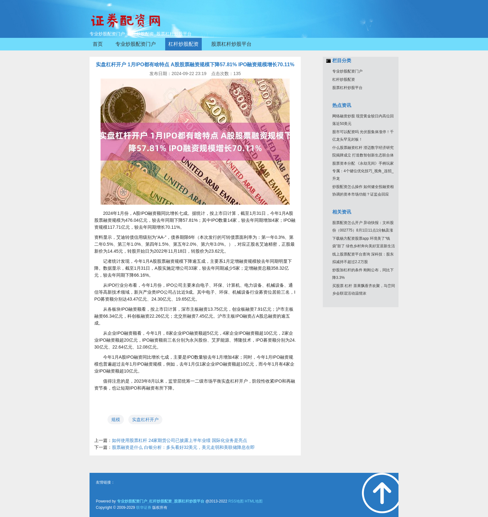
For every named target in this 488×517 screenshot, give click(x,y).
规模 (115, 419)
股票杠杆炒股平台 (347, 87)
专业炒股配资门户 (347, 71)
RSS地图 (236, 501)
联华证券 (143, 507)
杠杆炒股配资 (343, 79)
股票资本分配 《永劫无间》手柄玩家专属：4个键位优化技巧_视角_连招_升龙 (363, 171)
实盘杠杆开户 (145, 419)
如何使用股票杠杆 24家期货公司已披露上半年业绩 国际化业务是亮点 (179, 440)
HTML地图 (254, 501)
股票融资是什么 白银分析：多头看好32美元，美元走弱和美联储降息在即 (183, 447)
